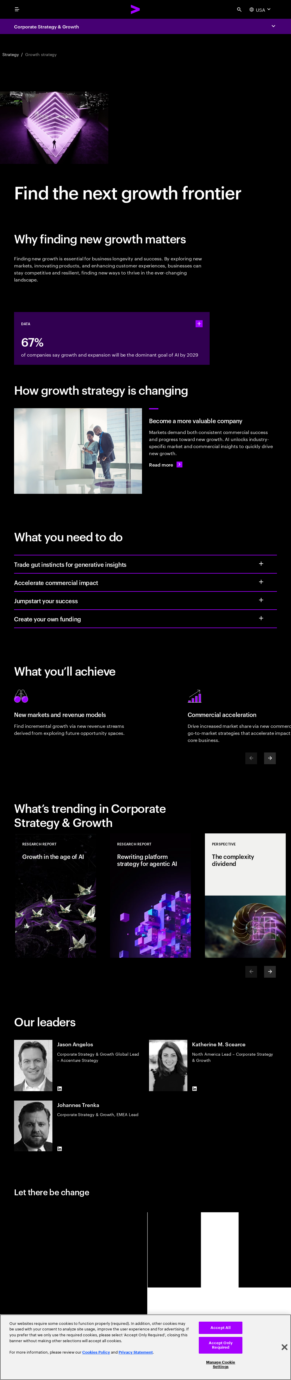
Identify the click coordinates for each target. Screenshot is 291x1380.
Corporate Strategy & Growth (46, 26)
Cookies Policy (96, 1352)
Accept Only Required (221, 1345)
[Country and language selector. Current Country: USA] (260, 9)
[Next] (270, 758)
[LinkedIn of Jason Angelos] (59, 1089)
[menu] (17, 9)
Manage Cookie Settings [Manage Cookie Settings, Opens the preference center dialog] (220, 1364)
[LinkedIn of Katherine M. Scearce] (194, 1089)
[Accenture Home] (136, 9)
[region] (145, 1347)
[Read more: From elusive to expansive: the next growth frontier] (165, 464)
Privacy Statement (136, 1352)
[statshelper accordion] (199, 324)
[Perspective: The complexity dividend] (245, 895)
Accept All (220, 1328)
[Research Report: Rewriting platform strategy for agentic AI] (150, 895)
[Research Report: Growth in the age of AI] (55, 895)
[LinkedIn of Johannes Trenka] (59, 1149)
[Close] (284, 1347)
